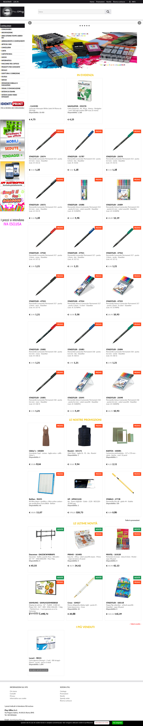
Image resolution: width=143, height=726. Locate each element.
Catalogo (63, 691)
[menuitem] (120, 2)
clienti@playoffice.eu (17, 720)
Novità (108, 2)
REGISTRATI (7, 2)
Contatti (13, 694)
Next (139, 23)
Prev (30, 23)
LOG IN (16, 2)
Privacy (12, 696)
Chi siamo (13, 691)
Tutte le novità (135, 624)
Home (92, 2)
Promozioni (100, 2)
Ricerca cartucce (119, 2)
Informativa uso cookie (18, 698)
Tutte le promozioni (132, 520)
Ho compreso (117, 723)
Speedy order (65, 698)
